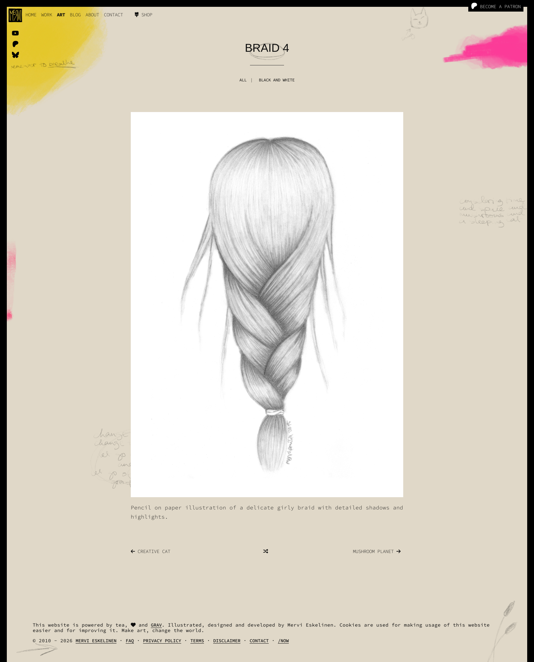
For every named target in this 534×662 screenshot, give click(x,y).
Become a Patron (496, 6)
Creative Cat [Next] (150, 551)
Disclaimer (226, 641)
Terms (197, 641)
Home (31, 15)
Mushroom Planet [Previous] (376, 551)
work (46, 15)
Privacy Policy (162, 641)
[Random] (265, 551)
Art (61, 15)
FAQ (130, 641)
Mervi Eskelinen (96, 641)
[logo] (15, 15)
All (243, 79)
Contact (113, 15)
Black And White (277, 79)
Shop (143, 15)
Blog (75, 15)
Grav (156, 625)
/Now (283, 641)
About (92, 15)
